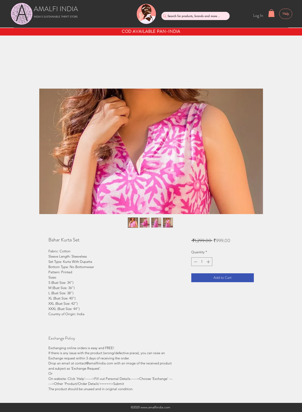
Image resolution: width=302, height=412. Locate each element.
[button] (271, 13)
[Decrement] (195, 262)
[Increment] (209, 262)
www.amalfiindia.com (155, 407)
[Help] (285, 14)
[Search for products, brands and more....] (194, 16)
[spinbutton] (202, 262)
